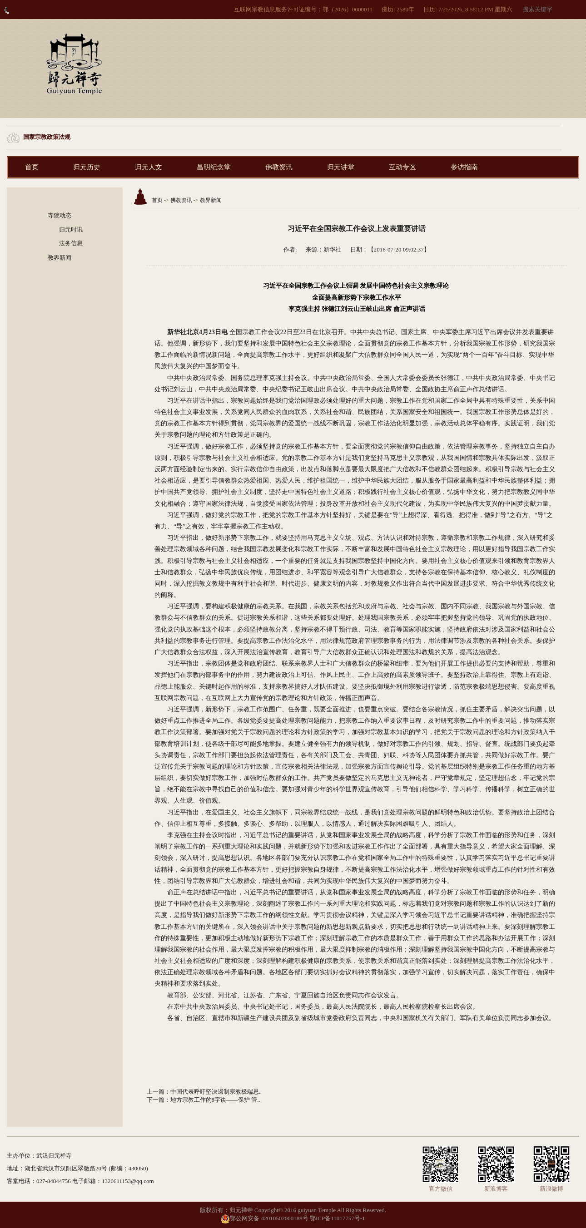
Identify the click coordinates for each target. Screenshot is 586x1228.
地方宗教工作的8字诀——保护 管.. (215, 1099)
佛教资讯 (279, 167)
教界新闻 (59, 257)
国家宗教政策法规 (46, 136)
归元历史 (86, 167)
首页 (32, 167)
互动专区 (402, 167)
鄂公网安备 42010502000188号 (264, 1218)
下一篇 (155, 1099)
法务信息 (71, 243)
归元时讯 (71, 229)
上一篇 (155, 1091)
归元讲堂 (340, 167)
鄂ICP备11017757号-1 (337, 1218)
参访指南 (464, 167)
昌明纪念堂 (214, 167)
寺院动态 (59, 215)
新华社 (332, 249)
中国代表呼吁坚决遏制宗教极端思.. (216, 1091)
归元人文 (148, 167)
